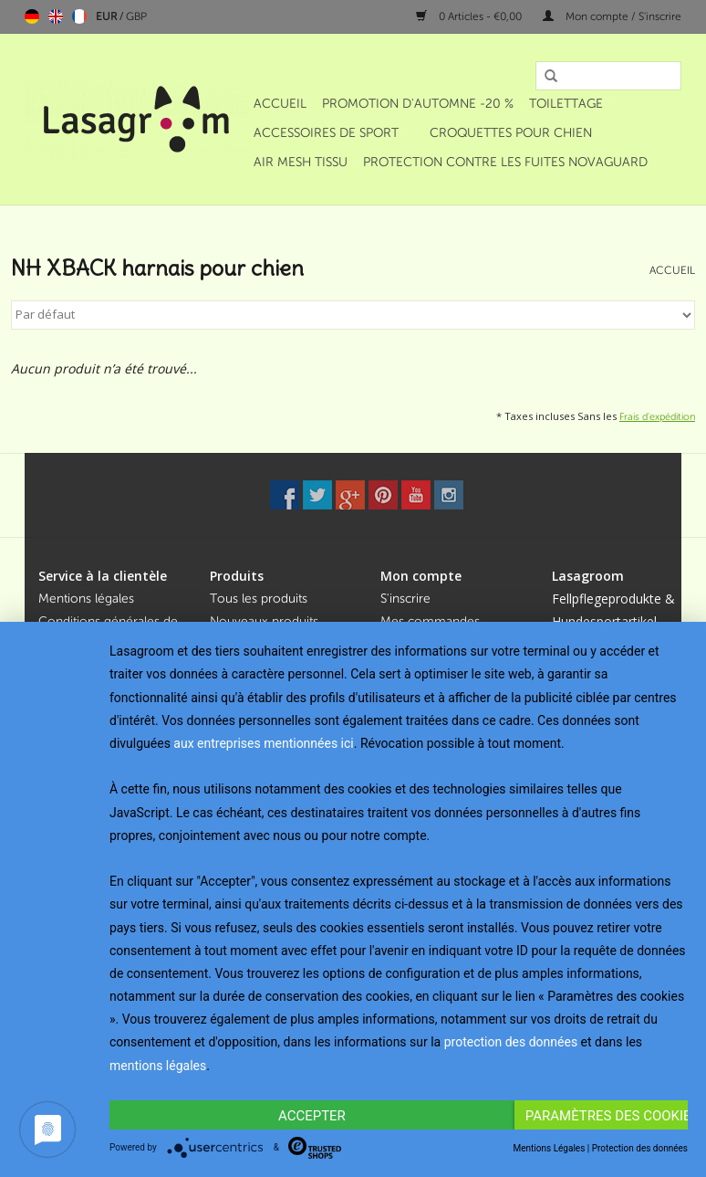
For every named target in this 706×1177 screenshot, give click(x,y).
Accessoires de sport (326, 133)
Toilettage (566, 103)
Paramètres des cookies (606, 1116)
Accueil (280, 103)
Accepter (312, 1116)
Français (79, 16)
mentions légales (157, 1065)
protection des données (510, 1042)
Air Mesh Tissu (301, 162)
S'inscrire (405, 598)
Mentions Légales (550, 1148)
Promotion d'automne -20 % (418, 103)
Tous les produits (258, 598)
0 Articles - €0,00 (470, 16)
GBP (136, 16)
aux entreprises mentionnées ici (263, 743)
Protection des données (640, 1148)
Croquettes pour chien (511, 133)
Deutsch (32, 16)
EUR (107, 16)
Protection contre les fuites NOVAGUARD (505, 162)
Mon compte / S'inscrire (612, 16)
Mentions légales (86, 598)
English (55, 16)
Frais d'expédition (657, 416)
